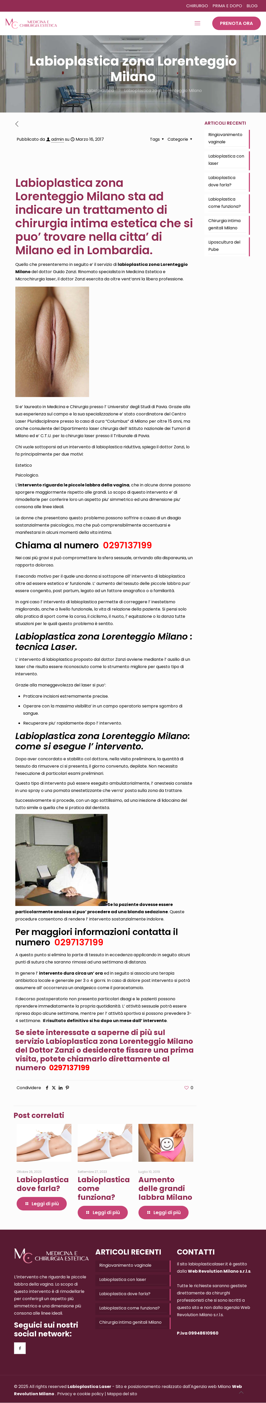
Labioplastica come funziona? (224, 202)
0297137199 (126, 545)
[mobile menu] (197, 23)
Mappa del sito (122, 1394)
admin (57, 139)
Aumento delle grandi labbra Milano (165, 1188)
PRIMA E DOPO (227, 6)
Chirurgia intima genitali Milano (224, 224)
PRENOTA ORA (236, 23)
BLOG (252, 6)
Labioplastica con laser (226, 159)
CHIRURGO (197, 6)
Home (70, 91)
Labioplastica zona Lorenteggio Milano (163, 91)
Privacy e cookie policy (80, 1394)
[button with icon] (20, 1348)
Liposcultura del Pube (224, 245)
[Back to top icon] (241, 1392)
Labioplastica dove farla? (43, 1184)
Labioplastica (100, 91)
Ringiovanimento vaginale (225, 138)
